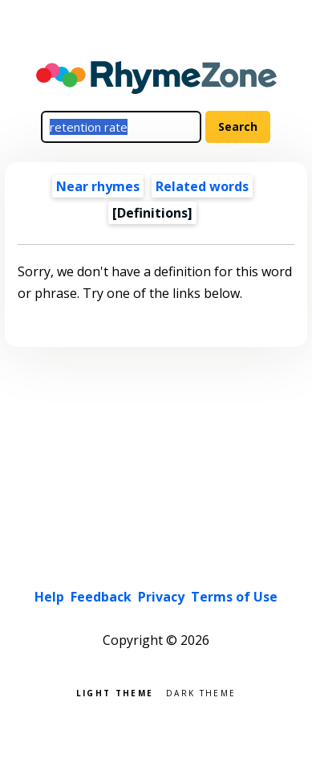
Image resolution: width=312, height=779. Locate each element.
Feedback (101, 597)
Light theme (114, 691)
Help (49, 597)
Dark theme (201, 691)
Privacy (161, 597)
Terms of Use (234, 597)
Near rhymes (98, 186)
